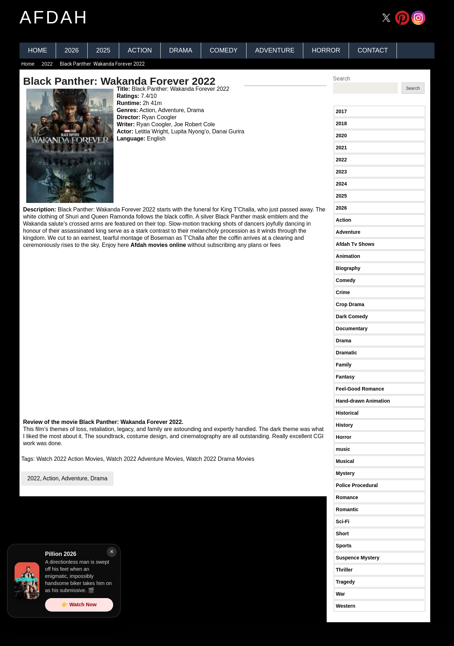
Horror (326, 50)
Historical (347, 413)
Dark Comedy (352, 316)
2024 (341, 184)
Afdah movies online (158, 245)
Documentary (351, 328)
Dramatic (346, 352)
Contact (373, 50)
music (343, 449)
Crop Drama (350, 304)
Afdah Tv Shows (355, 244)
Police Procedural (357, 485)
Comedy (224, 50)
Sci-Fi (342, 521)
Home (37, 50)
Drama (180, 50)
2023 (341, 172)
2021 (341, 147)
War (340, 594)
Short (342, 533)
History (344, 425)
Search (341, 78)
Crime (343, 292)
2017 (341, 111)
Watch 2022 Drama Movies (220, 459)
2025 (103, 50)
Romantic (347, 509)
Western (345, 606)
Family (343, 365)
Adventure (274, 50)
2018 (341, 123)
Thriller (344, 570)
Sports (343, 545)
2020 (341, 135)
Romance (347, 497)
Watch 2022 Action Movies (70, 459)
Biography (348, 268)
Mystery (345, 473)
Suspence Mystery (358, 558)
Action (140, 50)
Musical (345, 461)
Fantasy (345, 377)
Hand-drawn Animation (363, 401)
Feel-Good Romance (360, 389)
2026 (72, 50)
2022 (46, 64)
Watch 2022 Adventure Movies (144, 459)
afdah (54, 17)
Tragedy (345, 582)
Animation (348, 256)
